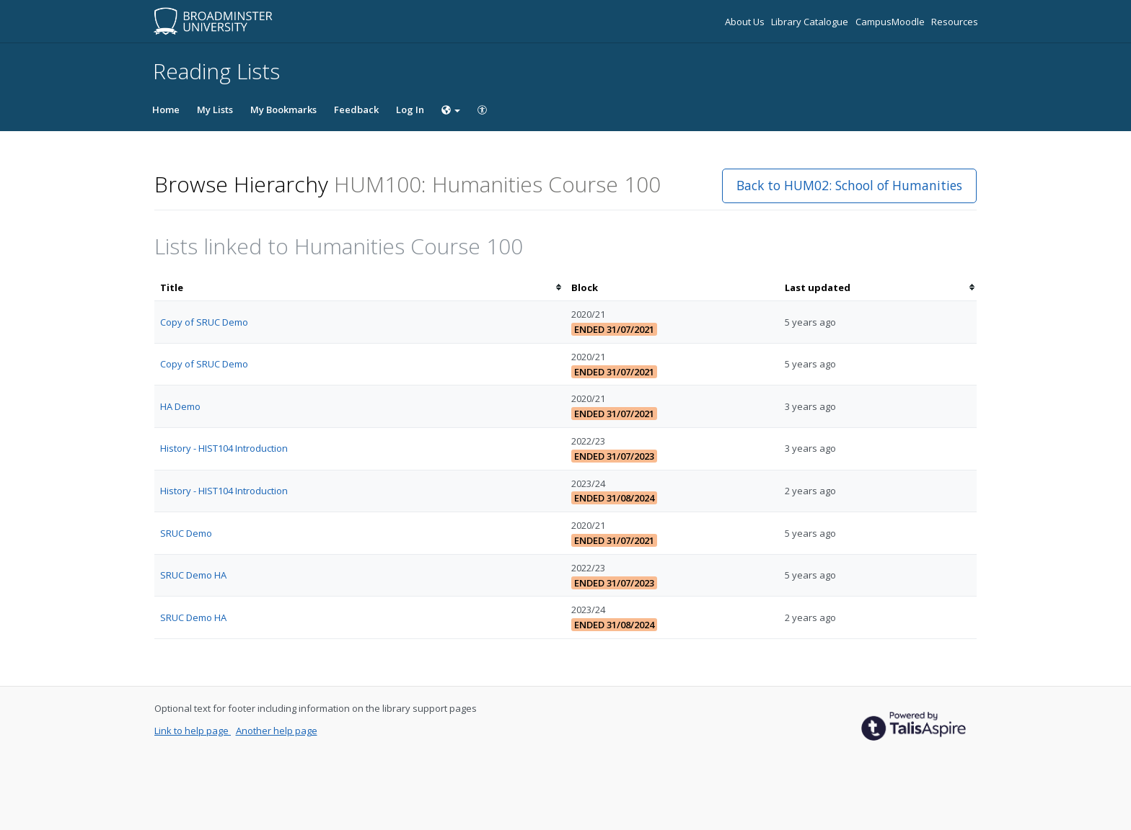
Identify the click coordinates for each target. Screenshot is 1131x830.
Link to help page (192, 730)
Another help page (276, 730)
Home (166, 109)
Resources (954, 21)
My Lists (215, 109)
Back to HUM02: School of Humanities (849, 185)
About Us (746, 21)
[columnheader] (360, 288)
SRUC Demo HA (193, 574)
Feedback (356, 109)
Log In (410, 109)
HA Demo (180, 406)
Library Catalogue (810, 21)
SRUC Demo (186, 533)
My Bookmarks (283, 109)
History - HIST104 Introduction (224, 448)
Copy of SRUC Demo (204, 322)
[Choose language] (451, 109)
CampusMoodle (891, 21)
